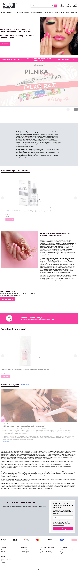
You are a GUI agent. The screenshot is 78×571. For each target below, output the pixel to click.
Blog (2, 561)
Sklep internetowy (37, 569)
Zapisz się (63, 529)
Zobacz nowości (7, 299)
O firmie (3, 562)
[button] (55, 6)
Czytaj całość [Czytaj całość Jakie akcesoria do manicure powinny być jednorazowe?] (6, 441)
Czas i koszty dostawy (45, 551)
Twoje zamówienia (25, 550)
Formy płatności (44, 550)
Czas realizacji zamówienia (47, 553)
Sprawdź (5, 44)
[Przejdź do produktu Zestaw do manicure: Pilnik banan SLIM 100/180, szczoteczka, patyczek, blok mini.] (25, 351)
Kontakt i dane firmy (6, 559)
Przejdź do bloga (26, 384)
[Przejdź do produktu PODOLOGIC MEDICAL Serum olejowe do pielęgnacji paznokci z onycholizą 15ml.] (29, 192)
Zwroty (3, 551)
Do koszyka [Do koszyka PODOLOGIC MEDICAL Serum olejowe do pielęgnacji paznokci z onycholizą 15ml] (10, 219)
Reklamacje (4, 550)
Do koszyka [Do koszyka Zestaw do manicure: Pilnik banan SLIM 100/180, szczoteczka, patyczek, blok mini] (6, 376)
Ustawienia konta (25, 551)
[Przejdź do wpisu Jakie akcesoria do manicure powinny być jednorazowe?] (39, 405)
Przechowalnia (24, 553)
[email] (63, 517)
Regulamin (62, 553)
